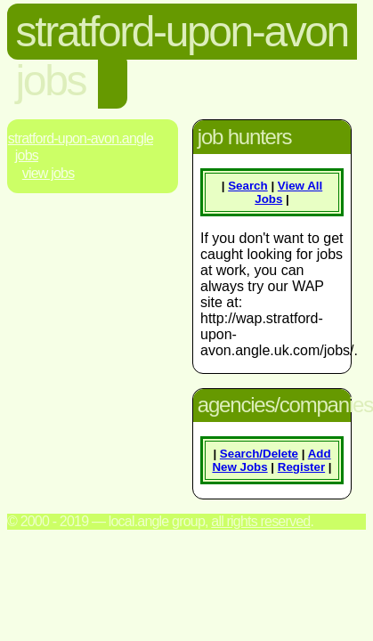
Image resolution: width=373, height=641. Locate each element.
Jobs (26, 155)
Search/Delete (259, 453)
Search (247, 185)
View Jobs (48, 173)
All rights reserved (260, 521)
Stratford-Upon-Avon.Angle (80, 138)
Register (301, 467)
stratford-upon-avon (182, 31)
